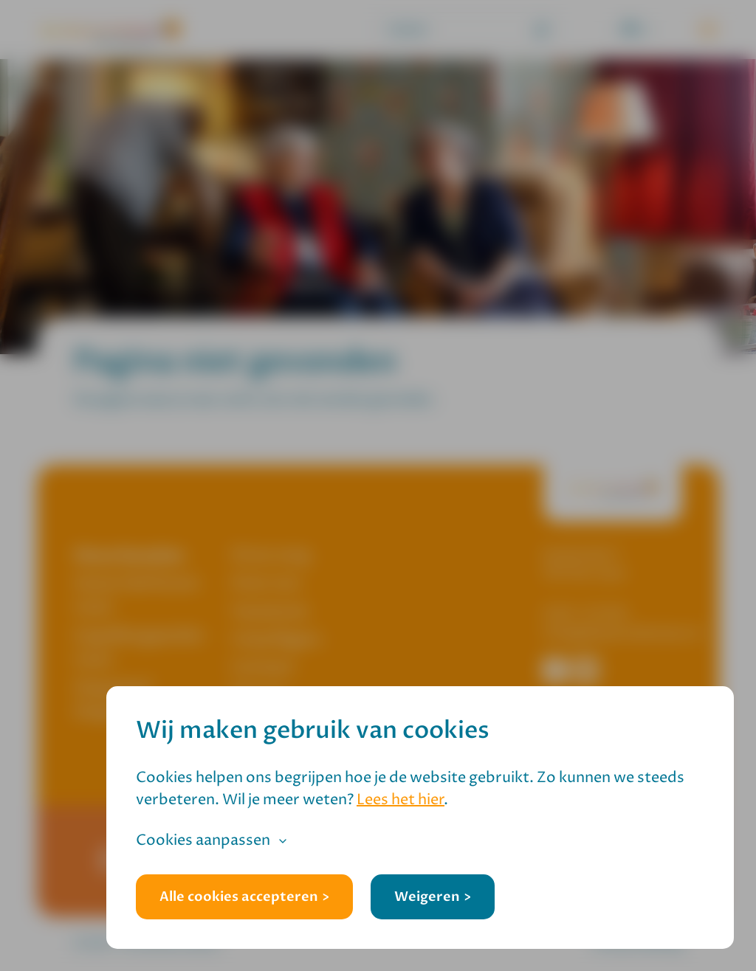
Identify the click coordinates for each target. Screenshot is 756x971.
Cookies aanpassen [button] (203, 841)
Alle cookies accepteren (238, 897)
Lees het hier (400, 800)
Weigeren (427, 897)
